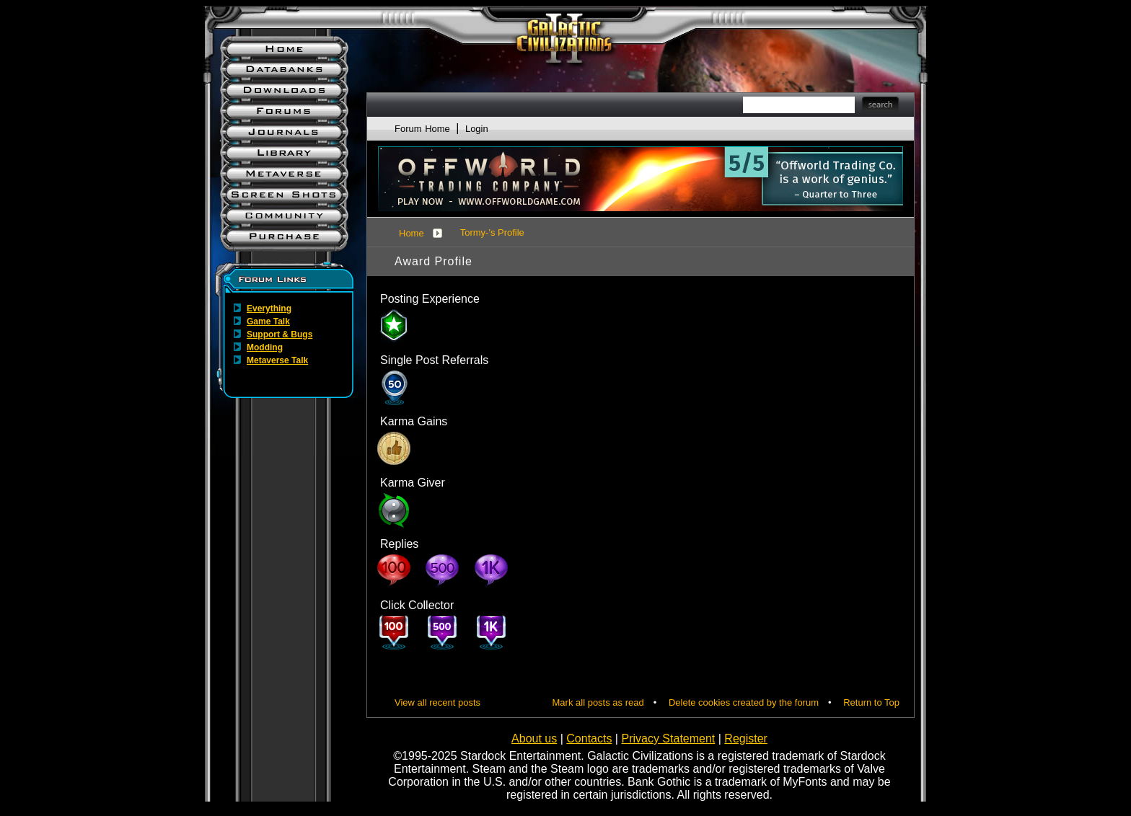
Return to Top (871, 702)
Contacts (589, 738)
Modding (265, 347)
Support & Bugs (279, 334)
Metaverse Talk (277, 360)
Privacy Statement (668, 738)
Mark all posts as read (598, 702)
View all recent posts (437, 702)
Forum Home (422, 128)
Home (411, 233)
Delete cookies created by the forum (744, 702)
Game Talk (268, 321)
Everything (269, 308)
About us (534, 738)
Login (476, 128)
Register (745, 738)
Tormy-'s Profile (492, 232)
